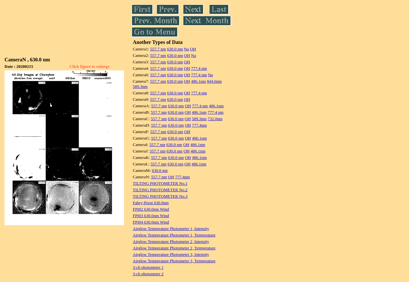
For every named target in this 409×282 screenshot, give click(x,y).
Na (186, 49)
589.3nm (140, 86)
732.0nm (215, 118)
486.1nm (198, 81)
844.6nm (214, 81)
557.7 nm (158, 49)
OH (193, 49)
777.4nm (199, 125)
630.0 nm (175, 49)
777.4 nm (199, 68)
